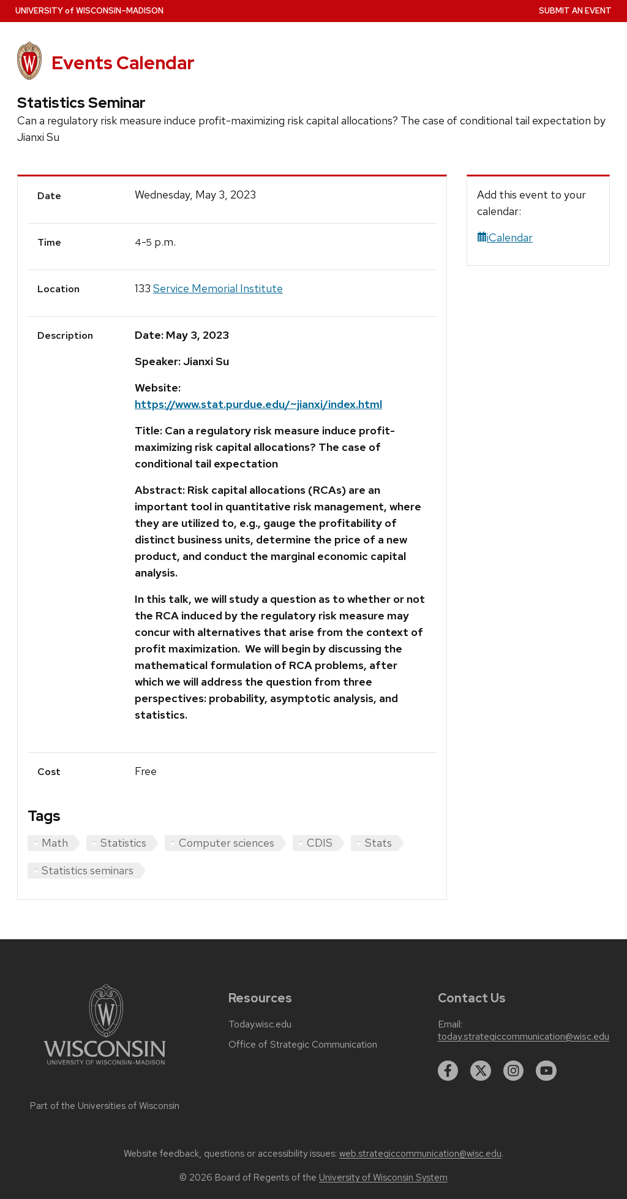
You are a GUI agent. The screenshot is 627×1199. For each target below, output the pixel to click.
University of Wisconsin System (383, 1177)
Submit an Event (575, 11)
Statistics (123, 843)
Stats (378, 843)
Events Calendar (123, 63)
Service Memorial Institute (218, 288)
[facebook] (448, 1071)
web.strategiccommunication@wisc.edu (420, 1154)
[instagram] (513, 1071)
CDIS (319, 843)
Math (55, 843)
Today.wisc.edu (259, 1024)
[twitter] (480, 1071)
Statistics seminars (87, 870)
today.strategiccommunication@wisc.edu (523, 1037)
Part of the (104, 1106)
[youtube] (546, 1071)
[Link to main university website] (104, 1067)
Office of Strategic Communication (302, 1044)
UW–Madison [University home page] (89, 11)
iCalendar (505, 237)
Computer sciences (226, 843)
